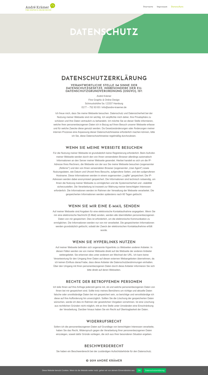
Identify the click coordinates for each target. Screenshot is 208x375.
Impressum (162, 7)
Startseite (148, 7)
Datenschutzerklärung (154, 370)
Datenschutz (177, 7)
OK (139, 370)
